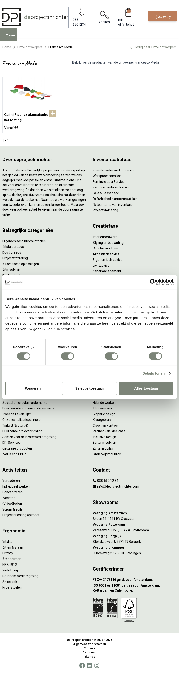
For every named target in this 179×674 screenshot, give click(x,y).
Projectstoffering (15, 258)
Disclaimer (90, 652)
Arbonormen (11, 559)
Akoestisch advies (106, 254)
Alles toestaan (146, 388)
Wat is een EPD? (14, 454)
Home (6, 47)
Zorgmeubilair (103, 448)
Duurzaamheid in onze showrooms (28, 408)
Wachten (8, 498)
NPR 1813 (9, 564)
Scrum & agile (12, 509)
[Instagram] (96, 665)
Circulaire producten (17, 448)
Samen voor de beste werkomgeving (29, 437)
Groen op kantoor (105, 425)
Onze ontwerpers (30, 47)
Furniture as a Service (108, 182)
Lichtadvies (101, 265)
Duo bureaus (11, 252)
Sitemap (89, 656)
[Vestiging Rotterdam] (135, 524)
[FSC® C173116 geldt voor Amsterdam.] (135, 579)
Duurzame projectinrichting (22, 431)
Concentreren (12, 492)
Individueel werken (16, 486)
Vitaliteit (8, 541)
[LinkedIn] (89, 665)
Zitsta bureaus (13, 246)
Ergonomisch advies (107, 260)
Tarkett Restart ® (15, 425)
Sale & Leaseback (106, 193)
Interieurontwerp (105, 237)
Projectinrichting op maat (20, 515)
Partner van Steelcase (109, 431)
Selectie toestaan (89, 388)
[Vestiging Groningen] (135, 547)
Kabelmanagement (107, 271)
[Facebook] (82, 665)
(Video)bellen (12, 503)
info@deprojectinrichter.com (116, 486)
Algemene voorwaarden (89, 644)
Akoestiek (9, 582)
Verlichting (10, 570)
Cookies (89, 648)
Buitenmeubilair (104, 442)
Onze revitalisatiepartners (21, 420)
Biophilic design (104, 414)
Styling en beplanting (108, 243)
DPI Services (11, 442)
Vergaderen (11, 480)
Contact (162, 16)
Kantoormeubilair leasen (111, 187)
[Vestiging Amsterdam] (135, 513)
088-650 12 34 (105, 480)
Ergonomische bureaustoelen (24, 241)
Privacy (7, 553)
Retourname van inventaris (113, 204)
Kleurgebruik (102, 420)
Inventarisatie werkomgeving (114, 170)
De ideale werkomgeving (20, 576)
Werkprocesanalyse (107, 176)
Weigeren (33, 388)
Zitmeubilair (11, 269)
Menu (12, 38)
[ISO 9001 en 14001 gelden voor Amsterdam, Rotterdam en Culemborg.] (135, 588)
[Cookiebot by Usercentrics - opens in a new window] (153, 282)
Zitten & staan (12, 547)
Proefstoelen (12, 587)
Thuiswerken (102, 408)
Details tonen (153, 373)
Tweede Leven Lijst (16, 414)
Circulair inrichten (105, 248)
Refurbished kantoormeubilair (115, 199)
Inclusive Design (104, 437)
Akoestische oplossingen (20, 264)
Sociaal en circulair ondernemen (25, 402)
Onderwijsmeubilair (107, 454)
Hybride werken (104, 402)
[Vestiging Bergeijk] (135, 536)
